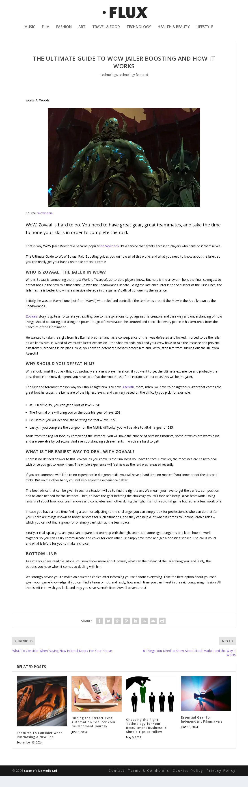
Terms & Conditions (148, 782)
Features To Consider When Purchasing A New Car (40, 746)
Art (82, 30)
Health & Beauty (174, 30)
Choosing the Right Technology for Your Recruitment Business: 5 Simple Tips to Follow (146, 737)
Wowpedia (45, 224)
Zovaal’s (32, 327)
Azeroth (128, 398)
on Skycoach (109, 257)
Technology (139, 30)
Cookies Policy (188, 782)
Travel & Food (106, 30)
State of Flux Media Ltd (40, 782)
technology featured (133, 86)
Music (29, 30)
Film (46, 30)
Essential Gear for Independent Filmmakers (201, 730)
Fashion (64, 30)
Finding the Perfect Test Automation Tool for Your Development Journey (93, 733)
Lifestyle (204, 30)
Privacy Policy (221, 782)
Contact (117, 782)
